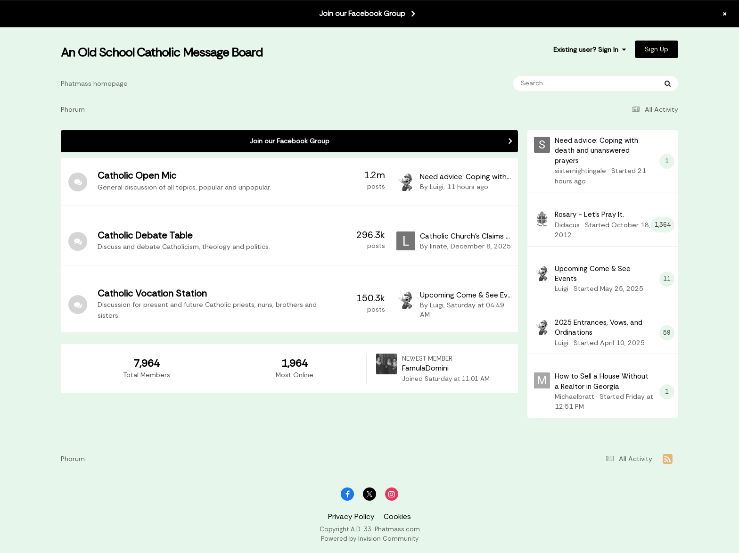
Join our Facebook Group (362, 13)
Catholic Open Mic (137, 175)
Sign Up (656, 49)
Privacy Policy (351, 516)
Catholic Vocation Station (152, 293)
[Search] (558, 83)
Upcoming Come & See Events (471, 295)
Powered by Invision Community (370, 539)
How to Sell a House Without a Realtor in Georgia (602, 381)
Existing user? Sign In (589, 49)
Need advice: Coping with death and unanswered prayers (596, 150)
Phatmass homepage (94, 83)
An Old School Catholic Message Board (162, 52)
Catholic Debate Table (145, 235)
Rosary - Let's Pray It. (589, 214)
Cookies (397, 516)
